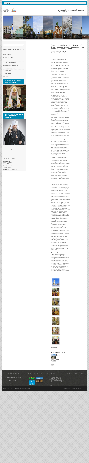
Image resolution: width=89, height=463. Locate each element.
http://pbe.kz (58, 275)
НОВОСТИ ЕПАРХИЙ (61, 51)
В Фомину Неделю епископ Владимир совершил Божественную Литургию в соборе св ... (55, 360)
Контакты (78, 388)
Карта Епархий (71, 388)
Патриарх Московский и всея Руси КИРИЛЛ (13, 81)
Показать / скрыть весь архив (9, 169)
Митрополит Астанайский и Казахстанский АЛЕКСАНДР (14, 116)
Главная (65, 388)
